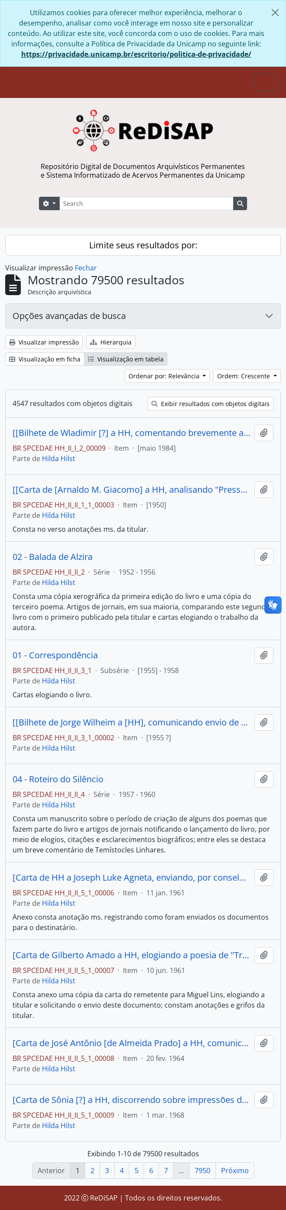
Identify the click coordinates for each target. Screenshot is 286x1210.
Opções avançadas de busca (69, 316)
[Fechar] (275, 12)
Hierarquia (111, 342)
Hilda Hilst (58, 458)
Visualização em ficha (44, 359)
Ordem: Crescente (244, 376)
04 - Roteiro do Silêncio (58, 779)
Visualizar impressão (44, 342)
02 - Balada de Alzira (53, 557)
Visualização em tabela (126, 359)
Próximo (235, 1170)
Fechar (86, 268)
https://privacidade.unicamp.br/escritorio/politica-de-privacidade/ (136, 54)
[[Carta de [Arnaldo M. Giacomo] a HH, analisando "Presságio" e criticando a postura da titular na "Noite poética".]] (132, 490)
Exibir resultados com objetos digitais (210, 404)
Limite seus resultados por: (143, 245)
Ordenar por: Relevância (165, 376)
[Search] (146, 203)
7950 (202, 1170)
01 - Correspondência (55, 655)
